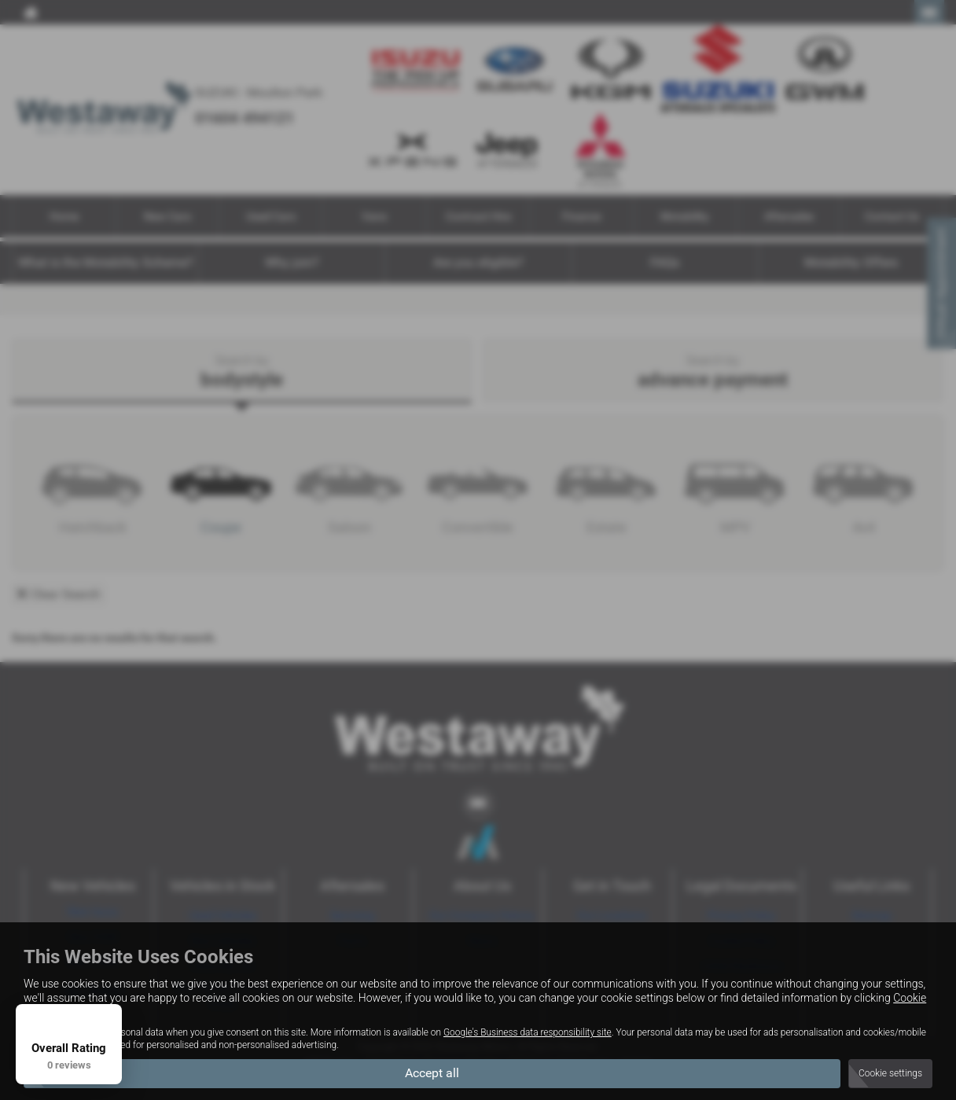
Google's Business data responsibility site (527, 1032)
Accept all (432, 1072)
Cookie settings (890, 1073)
